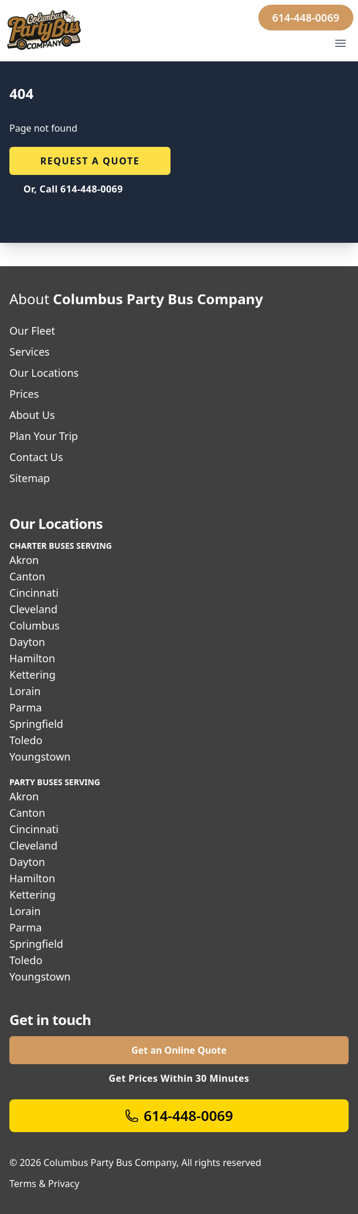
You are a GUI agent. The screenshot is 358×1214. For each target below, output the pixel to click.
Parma (25, 707)
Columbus (34, 625)
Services (29, 352)
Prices (24, 394)
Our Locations (44, 373)
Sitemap (29, 478)
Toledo (25, 740)
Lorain (24, 691)
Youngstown (39, 756)
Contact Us (36, 457)
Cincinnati (34, 593)
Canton (27, 576)
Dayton (27, 642)
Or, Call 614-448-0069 (73, 189)
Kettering (32, 675)
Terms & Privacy (44, 1183)
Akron (24, 560)
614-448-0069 (305, 18)
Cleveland (33, 609)
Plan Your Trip (43, 436)
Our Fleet (32, 331)
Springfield (36, 724)
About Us (32, 415)
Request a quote (90, 160)
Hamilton (32, 658)
